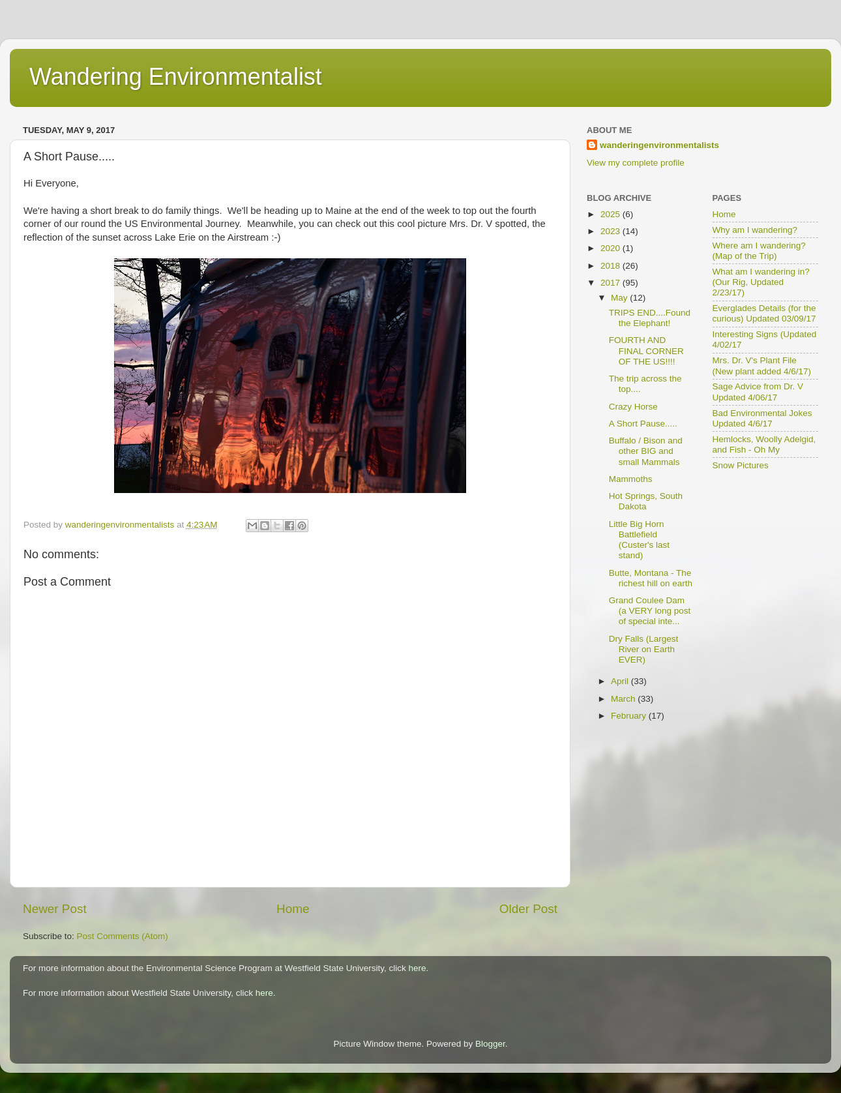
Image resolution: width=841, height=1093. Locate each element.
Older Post (528, 909)
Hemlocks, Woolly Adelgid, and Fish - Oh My (764, 444)
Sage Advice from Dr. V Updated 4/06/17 (758, 392)
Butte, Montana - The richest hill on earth (650, 578)
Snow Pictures (741, 465)
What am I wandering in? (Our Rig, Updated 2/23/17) (761, 282)
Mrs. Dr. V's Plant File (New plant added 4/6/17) (762, 365)
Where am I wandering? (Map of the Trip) (759, 251)
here (417, 968)
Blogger (490, 1044)
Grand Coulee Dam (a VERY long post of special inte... (650, 610)
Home (292, 909)
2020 (611, 248)
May (620, 298)
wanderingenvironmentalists (659, 145)
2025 (611, 214)
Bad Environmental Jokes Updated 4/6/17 (762, 418)
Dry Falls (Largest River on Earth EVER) (644, 649)
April (621, 681)
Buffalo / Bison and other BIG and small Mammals (646, 451)
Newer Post (55, 909)
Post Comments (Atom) (122, 936)
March (624, 699)
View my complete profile (636, 163)
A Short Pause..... (643, 423)
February (630, 716)
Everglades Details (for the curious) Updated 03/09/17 (764, 313)
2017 (611, 283)
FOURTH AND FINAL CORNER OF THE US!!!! (646, 350)
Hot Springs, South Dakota (646, 501)
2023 (611, 231)
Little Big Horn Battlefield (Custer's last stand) (639, 540)
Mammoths (631, 479)
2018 (611, 266)
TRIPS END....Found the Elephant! (649, 318)
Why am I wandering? (755, 230)
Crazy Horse (633, 407)
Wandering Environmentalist (175, 76)
